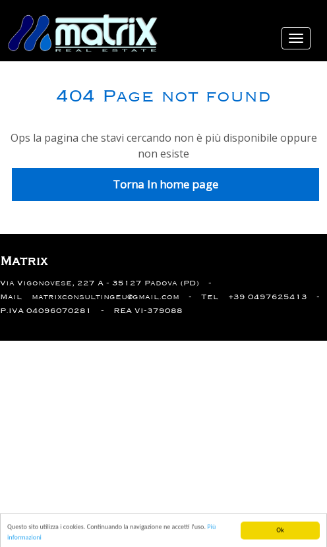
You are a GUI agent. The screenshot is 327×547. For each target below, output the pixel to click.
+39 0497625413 (267, 297)
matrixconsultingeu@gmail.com (105, 297)
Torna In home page (165, 184)
